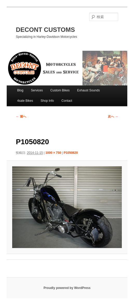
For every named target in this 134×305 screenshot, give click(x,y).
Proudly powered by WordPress (67, 288)
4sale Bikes (25, 101)
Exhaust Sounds (88, 90)
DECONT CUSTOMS (45, 29)
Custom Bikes (59, 90)
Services (37, 90)
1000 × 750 (53, 153)
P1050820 (71, 153)
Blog (20, 90)
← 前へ (21, 116)
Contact (66, 101)
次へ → (113, 116)
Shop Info (47, 101)
